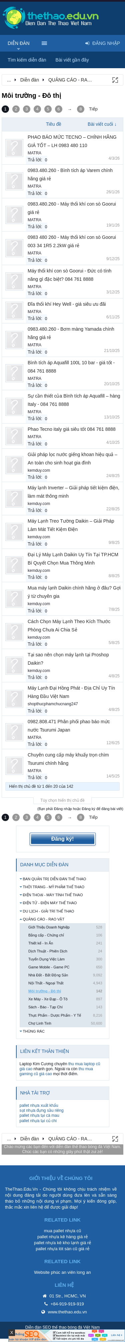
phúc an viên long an (71, 1272)
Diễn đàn (19, 43)
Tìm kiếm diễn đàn (27, 60)
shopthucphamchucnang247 (53, 704)
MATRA (34, 153)
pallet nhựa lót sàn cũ (56, 1248)
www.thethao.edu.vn (67, 1311)
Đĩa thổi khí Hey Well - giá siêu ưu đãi (67, 304)
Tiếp (93, 108)
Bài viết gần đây (72, 60)
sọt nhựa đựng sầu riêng (42, 1110)
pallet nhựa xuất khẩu (39, 1105)
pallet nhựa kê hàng (56, 1236)
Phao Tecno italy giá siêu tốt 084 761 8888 (72, 429)
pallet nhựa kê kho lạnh (56, 1242)
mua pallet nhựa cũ (62, 1230)
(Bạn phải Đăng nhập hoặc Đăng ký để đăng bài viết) (80, 809)
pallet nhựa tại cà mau (39, 1115)
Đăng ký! (62, 839)
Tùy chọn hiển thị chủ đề (62, 800)
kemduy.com (39, 470)
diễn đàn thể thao (71, 1146)
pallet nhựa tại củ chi (38, 1120)
